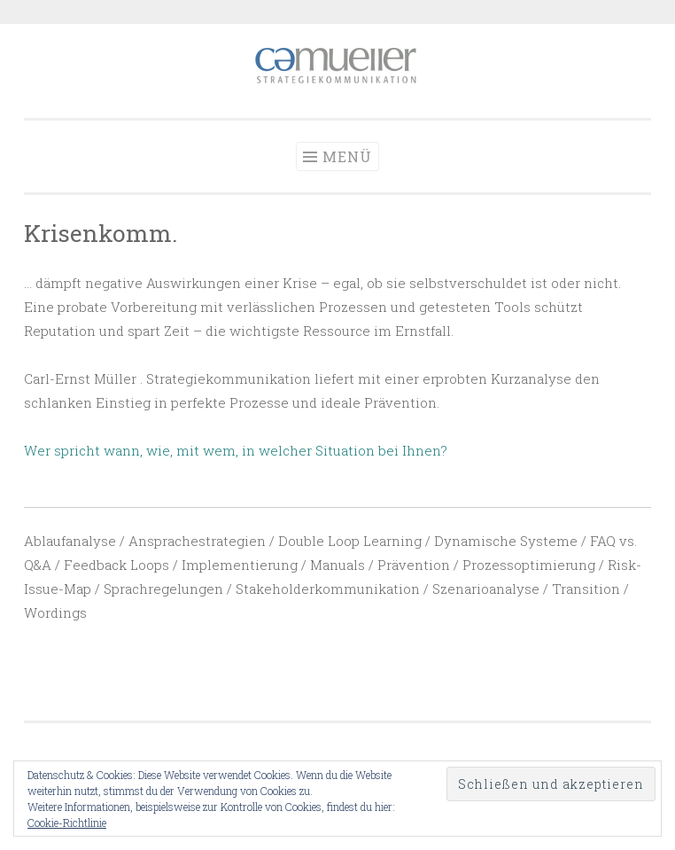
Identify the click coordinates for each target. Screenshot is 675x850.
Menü (347, 156)
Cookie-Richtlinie (66, 822)
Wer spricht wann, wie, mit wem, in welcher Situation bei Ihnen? (235, 450)
